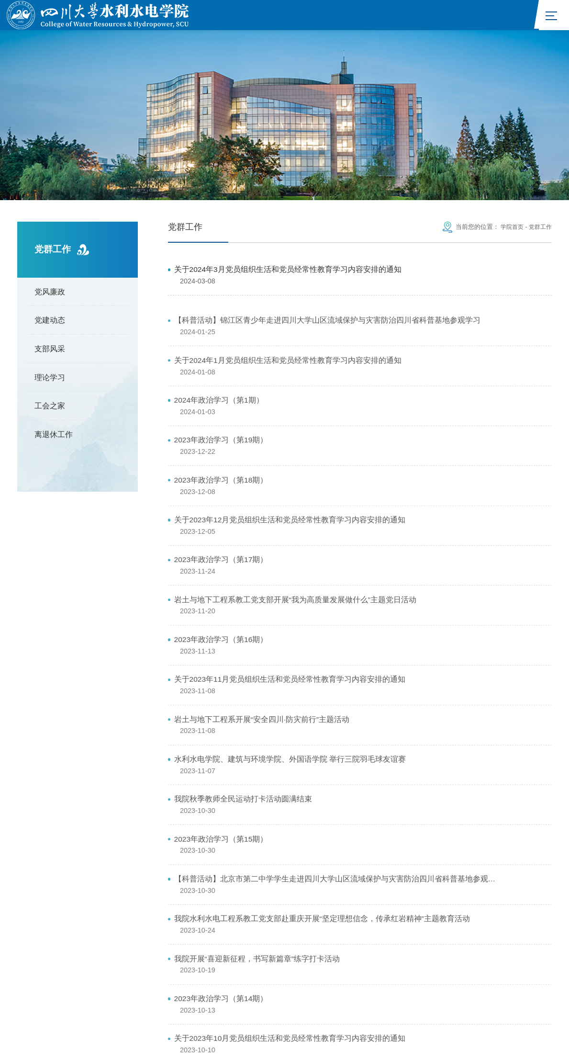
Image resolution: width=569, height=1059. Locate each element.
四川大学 (468, 948)
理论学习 (49, 380)
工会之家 (49, 409)
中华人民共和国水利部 (262, 948)
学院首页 (509, 229)
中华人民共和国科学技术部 (174, 948)
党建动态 (49, 323)
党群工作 (539, 229)
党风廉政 (49, 294)
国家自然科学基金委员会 (348, 948)
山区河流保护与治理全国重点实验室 (77, 961)
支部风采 (49, 352)
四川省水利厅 (420, 948)
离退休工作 (53, 437)
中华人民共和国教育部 (86, 948)
